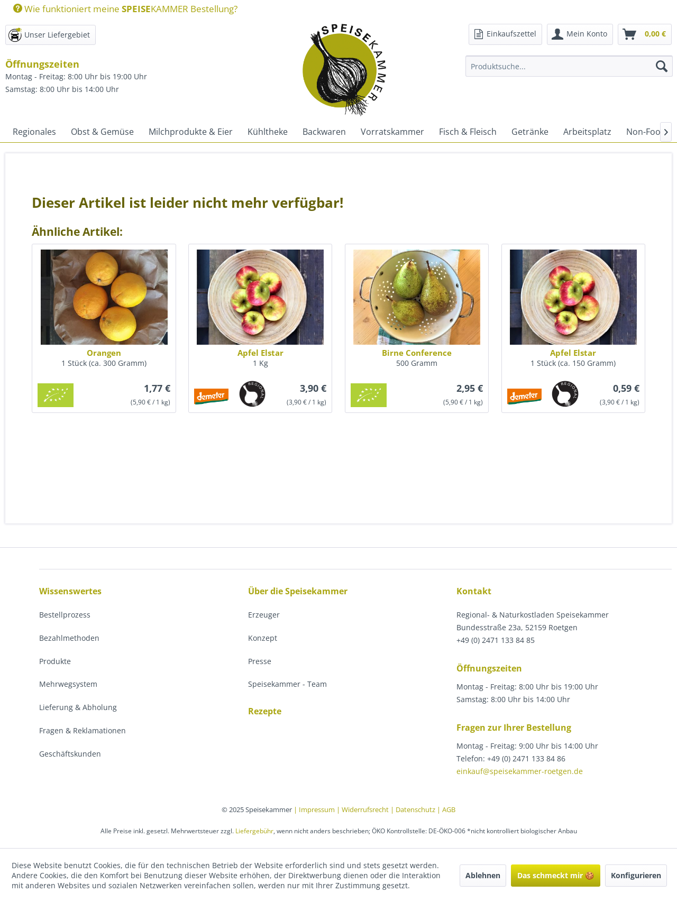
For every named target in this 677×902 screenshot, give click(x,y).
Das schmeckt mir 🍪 (555, 875)
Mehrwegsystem (68, 684)
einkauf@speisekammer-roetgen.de (519, 771)
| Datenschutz (413, 809)
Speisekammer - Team (287, 684)
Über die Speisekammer (297, 591)
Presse (259, 661)
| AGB (446, 809)
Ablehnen (482, 875)
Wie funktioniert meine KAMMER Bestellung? (125, 9)
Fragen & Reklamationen (82, 730)
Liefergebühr (254, 830)
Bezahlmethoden (69, 638)
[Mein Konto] (580, 34)
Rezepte (264, 711)
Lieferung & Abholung (78, 707)
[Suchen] (662, 66)
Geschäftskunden (70, 754)
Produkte (55, 661)
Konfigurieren (636, 875)
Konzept (262, 638)
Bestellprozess (64, 615)
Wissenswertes (70, 591)
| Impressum (315, 809)
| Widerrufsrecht (363, 809)
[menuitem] (121, 8)
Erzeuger (264, 615)
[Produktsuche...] (569, 66)
